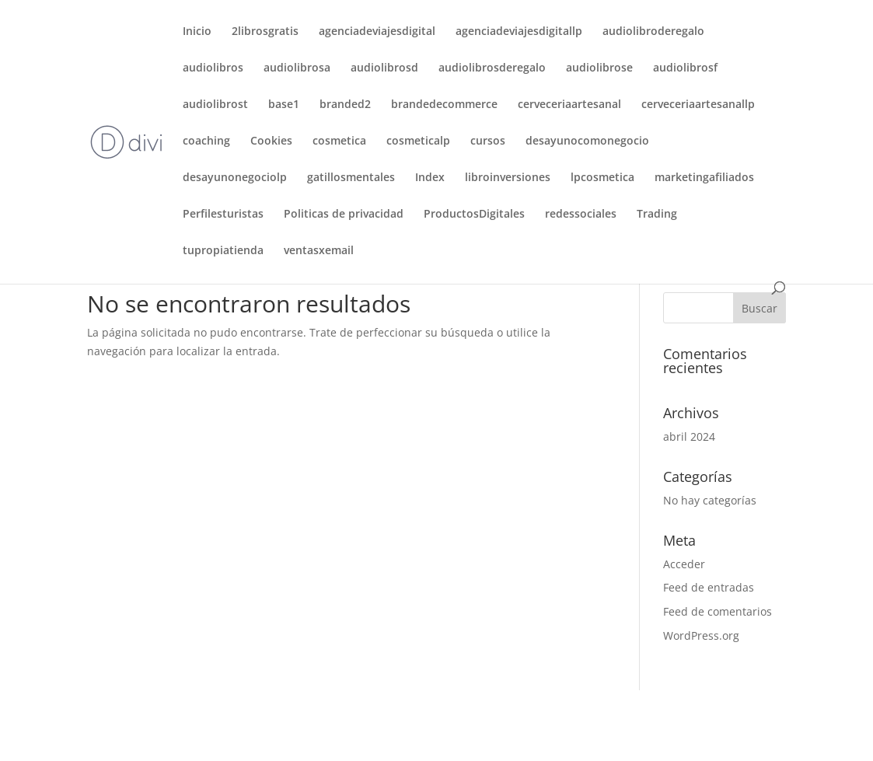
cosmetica (339, 141)
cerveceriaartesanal (569, 105)
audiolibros (213, 68)
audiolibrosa (297, 68)
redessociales (580, 214)
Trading (657, 214)
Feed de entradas (708, 587)
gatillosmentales (351, 178)
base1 (283, 105)
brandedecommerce (444, 105)
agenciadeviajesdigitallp (519, 32)
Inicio (197, 32)
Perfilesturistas (223, 214)
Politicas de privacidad (343, 214)
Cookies (271, 141)
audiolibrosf (685, 68)
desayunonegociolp (235, 178)
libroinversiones (507, 178)
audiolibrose (599, 68)
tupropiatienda (223, 251)
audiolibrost (215, 105)
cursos (487, 141)
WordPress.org (701, 635)
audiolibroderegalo (653, 32)
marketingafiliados (704, 178)
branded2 (345, 105)
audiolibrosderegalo (492, 68)
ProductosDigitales (474, 214)
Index (430, 178)
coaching (206, 141)
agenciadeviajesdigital (377, 32)
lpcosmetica (602, 178)
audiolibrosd (384, 68)
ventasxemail (319, 251)
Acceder (684, 564)
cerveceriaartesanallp (698, 105)
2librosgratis (265, 32)
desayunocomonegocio (587, 141)
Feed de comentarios (717, 611)
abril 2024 (689, 436)
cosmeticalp (418, 141)
